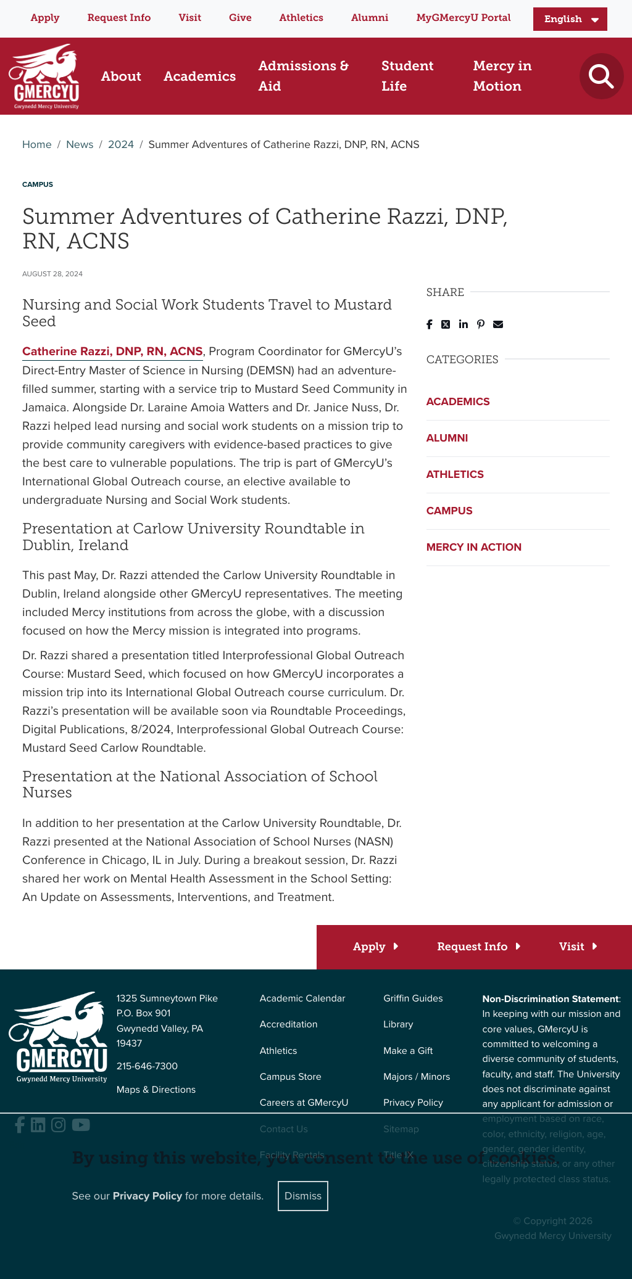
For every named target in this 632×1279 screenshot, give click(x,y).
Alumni (370, 18)
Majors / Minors (416, 1077)
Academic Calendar (303, 999)
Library (398, 1025)
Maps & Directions (156, 1090)
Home (37, 145)
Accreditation (289, 1025)
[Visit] (577, 946)
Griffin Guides (413, 999)
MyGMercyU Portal (463, 18)
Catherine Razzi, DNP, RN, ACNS (112, 351)
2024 (121, 145)
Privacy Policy (413, 1103)
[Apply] (375, 946)
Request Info (119, 18)
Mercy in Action (474, 547)
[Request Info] (478, 946)
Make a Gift (408, 1051)
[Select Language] (570, 19)
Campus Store (291, 1077)
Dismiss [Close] (303, 1196)
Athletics (301, 18)
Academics (458, 401)
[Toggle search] (601, 76)
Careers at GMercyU (304, 1103)
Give (240, 18)
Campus (449, 511)
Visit (189, 18)
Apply (44, 18)
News (79, 145)
